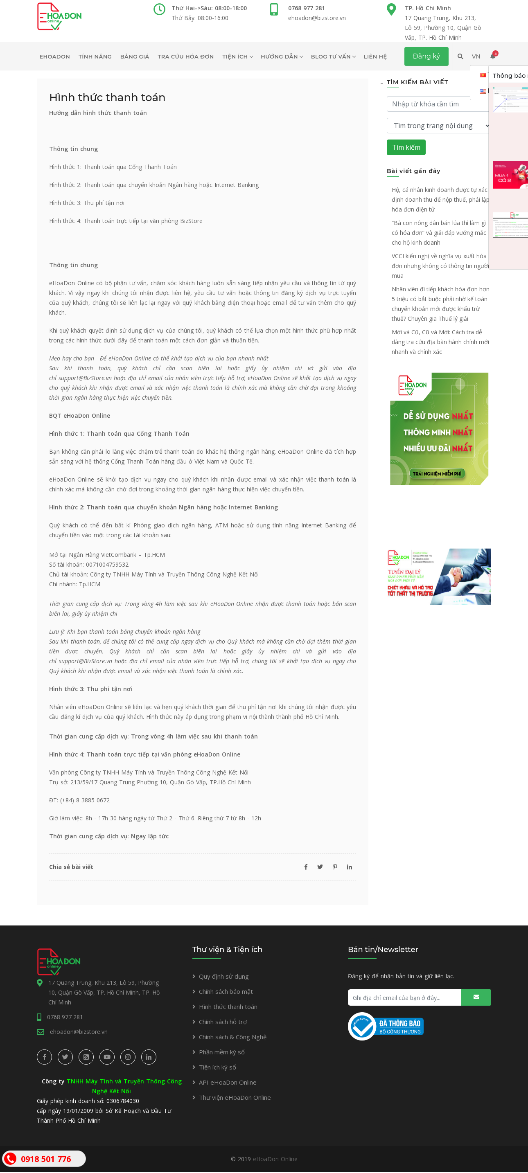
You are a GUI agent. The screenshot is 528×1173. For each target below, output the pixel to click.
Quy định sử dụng (224, 976)
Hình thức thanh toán (228, 1006)
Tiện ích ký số (217, 1067)
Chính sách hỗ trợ (223, 1022)
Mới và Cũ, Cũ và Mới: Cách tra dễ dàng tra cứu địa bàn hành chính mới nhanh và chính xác (440, 342)
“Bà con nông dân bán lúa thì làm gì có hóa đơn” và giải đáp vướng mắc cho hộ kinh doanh (439, 232)
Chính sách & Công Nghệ (232, 1037)
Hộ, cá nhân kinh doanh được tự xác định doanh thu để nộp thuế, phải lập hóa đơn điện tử (441, 199)
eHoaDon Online (275, 1160)
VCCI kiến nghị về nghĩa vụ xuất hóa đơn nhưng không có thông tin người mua (440, 265)
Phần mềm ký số (222, 1052)
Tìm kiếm (406, 147)
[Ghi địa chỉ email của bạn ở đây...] (419, 997)
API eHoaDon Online (228, 1082)
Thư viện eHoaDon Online (235, 1097)
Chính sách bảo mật (226, 991)
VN (476, 56)
